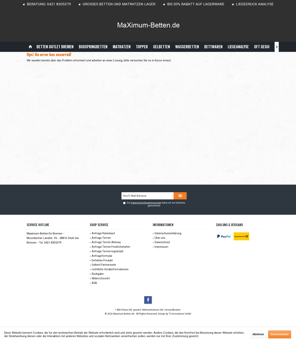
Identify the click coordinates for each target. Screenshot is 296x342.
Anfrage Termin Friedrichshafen (111, 246)
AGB (94, 282)
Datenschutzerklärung (168, 233)
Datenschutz (162, 242)
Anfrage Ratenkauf (103, 233)
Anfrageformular (102, 255)
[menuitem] (30, 47)
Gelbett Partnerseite (104, 264)
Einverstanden (280, 334)
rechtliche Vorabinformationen (110, 269)
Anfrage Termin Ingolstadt (107, 251)
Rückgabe (98, 273)
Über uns (160, 237)
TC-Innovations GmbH (180, 313)
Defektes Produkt (102, 260)
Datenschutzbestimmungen (146, 202)
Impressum (161, 246)
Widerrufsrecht (101, 278)
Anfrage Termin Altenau (106, 242)
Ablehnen (258, 334)
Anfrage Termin (101, 237)
